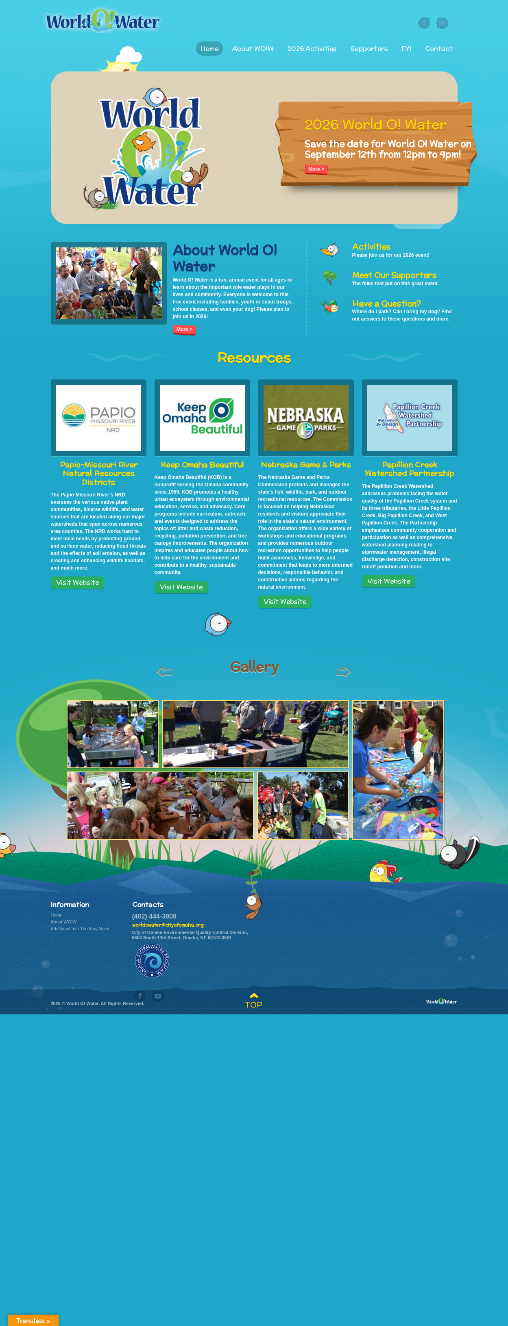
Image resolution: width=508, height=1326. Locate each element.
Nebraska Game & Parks (306, 464)
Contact (439, 48)
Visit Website (77, 582)
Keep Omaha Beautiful (202, 464)
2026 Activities (320, 48)
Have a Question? (386, 303)
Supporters (374, 48)
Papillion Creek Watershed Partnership (409, 469)
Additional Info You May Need (80, 928)
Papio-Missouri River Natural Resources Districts (98, 473)
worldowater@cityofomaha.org (168, 925)
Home (223, 48)
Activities (371, 246)
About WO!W (263, 48)
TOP (254, 1004)
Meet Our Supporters (394, 275)
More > (316, 169)
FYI (409, 48)
